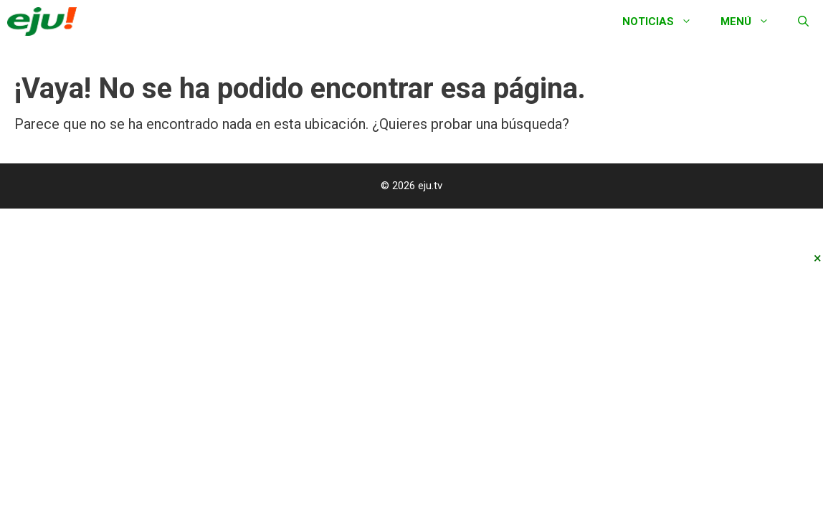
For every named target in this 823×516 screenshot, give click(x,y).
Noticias (664, 21)
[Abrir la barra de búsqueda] (803, 21)
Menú (752, 21)
